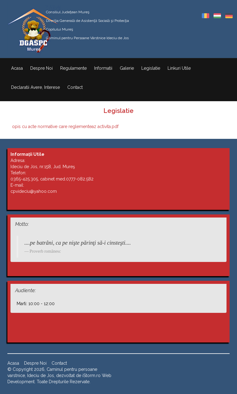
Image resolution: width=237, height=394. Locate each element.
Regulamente (73, 68)
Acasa (17, 68)
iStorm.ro (91, 375)
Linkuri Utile (179, 68)
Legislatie (150, 68)
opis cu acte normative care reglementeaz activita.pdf (65, 126)
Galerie (127, 68)
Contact (75, 87)
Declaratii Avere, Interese (35, 87)
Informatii (103, 68)
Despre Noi (41, 68)
